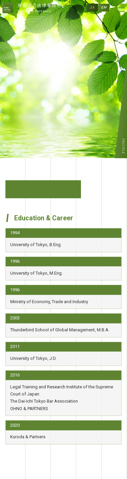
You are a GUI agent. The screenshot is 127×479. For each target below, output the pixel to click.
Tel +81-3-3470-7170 (39, 439)
